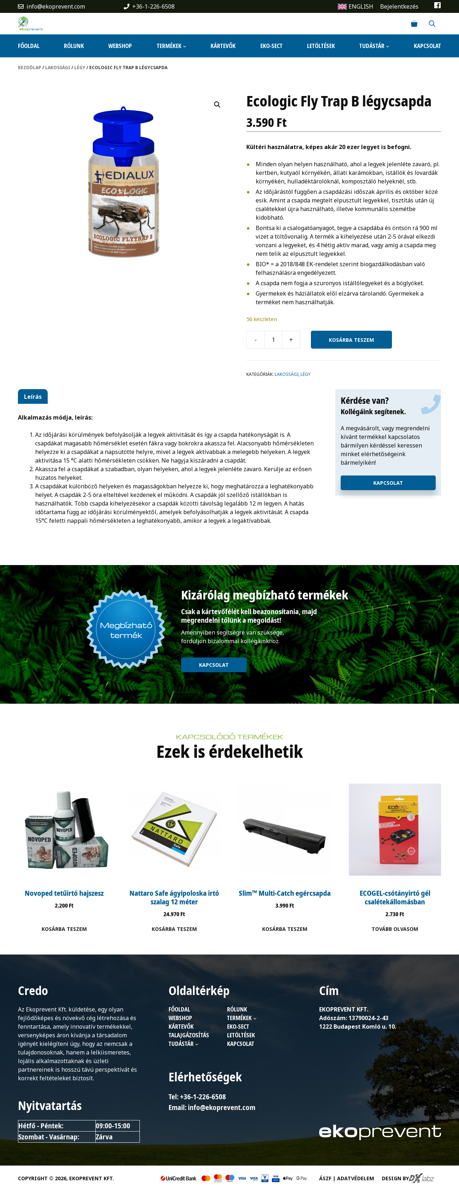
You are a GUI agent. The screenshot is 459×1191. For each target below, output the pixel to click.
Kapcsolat (388, 482)
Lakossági (57, 67)
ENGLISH (361, 6)
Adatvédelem (355, 1178)
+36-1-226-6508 (153, 6)
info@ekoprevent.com (56, 6)
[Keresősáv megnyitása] (432, 23)
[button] (217, 104)
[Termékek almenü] (184, 46)
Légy (79, 67)
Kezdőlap (29, 67)
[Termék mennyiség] (273, 340)
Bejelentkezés (399, 6)
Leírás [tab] (33, 397)
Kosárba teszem (351, 339)
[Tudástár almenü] (387, 46)
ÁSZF (325, 1178)
